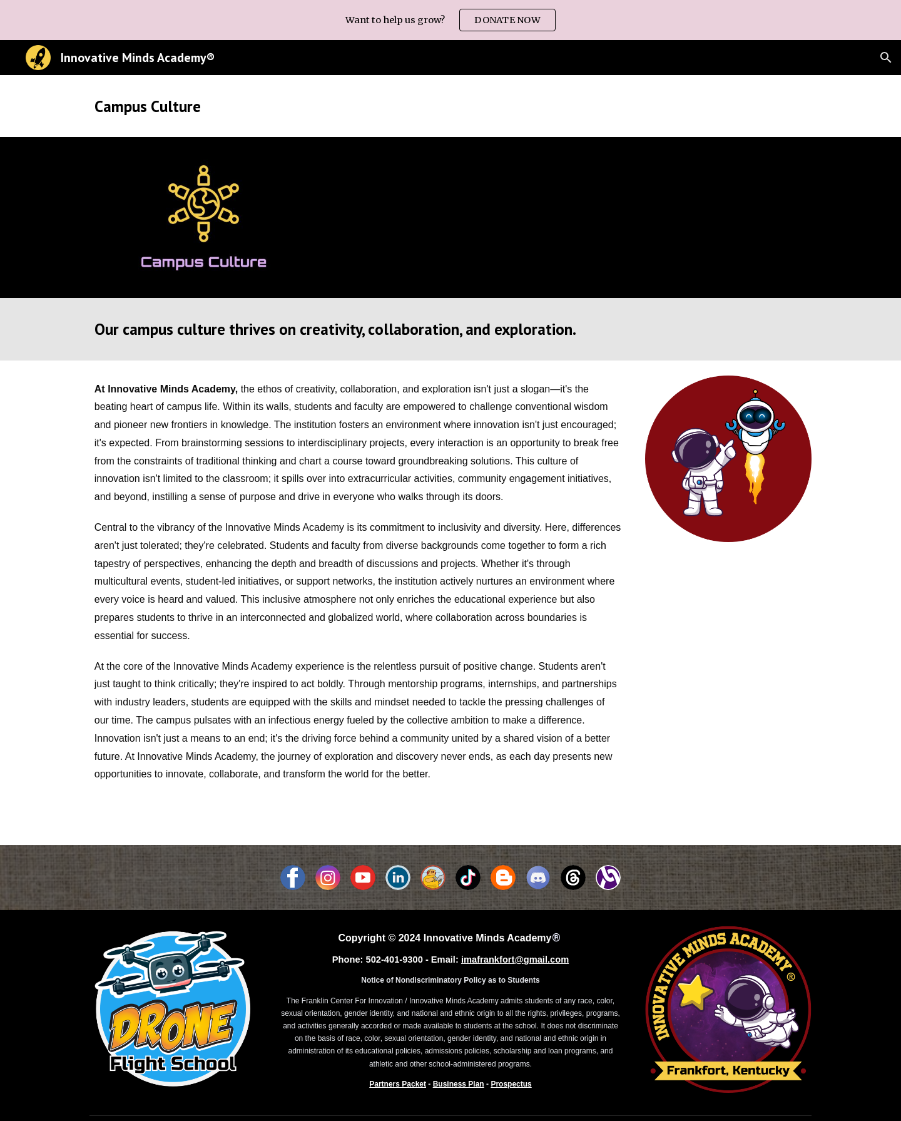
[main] (450, 106)
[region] (450, 20)
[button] (886, 58)
